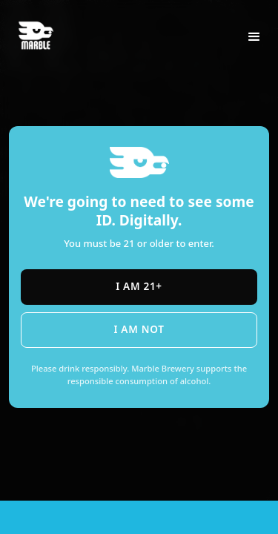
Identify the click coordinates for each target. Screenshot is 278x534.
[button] (254, 37)
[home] (42, 28)
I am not (138, 329)
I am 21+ (139, 286)
